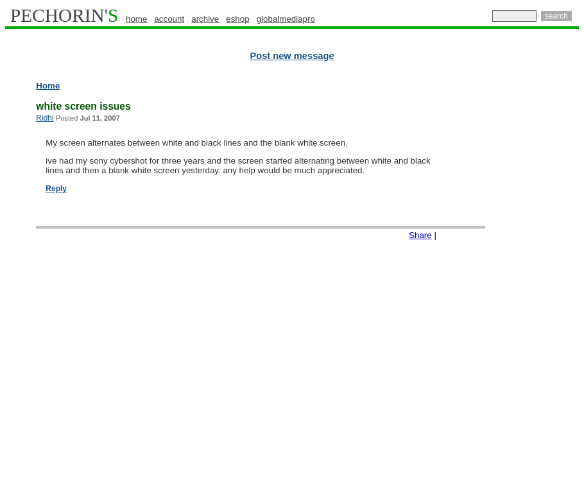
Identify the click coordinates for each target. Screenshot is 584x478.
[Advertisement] (523, 275)
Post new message (292, 56)
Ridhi (44, 118)
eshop (237, 19)
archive (205, 19)
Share (420, 235)
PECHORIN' (64, 15)
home (136, 19)
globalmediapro (286, 19)
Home (48, 85)
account (169, 19)
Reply (56, 188)
